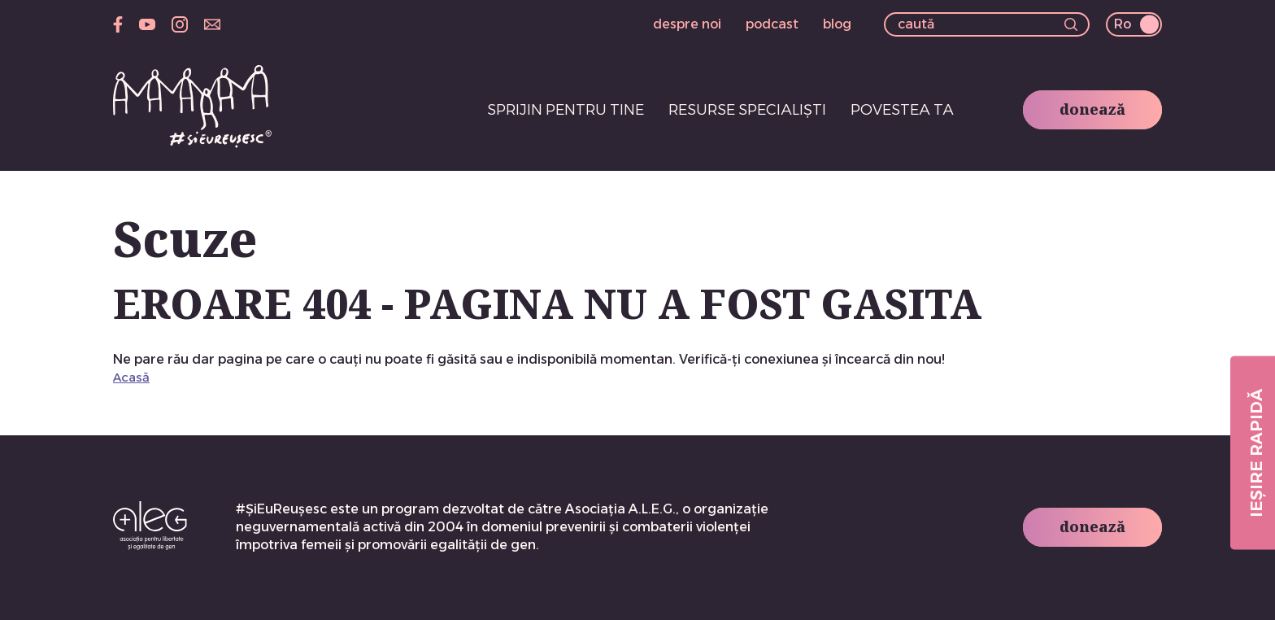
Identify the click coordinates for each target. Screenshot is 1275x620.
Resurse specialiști (747, 110)
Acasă (131, 377)
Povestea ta (902, 110)
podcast (772, 24)
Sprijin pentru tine (565, 110)
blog (837, 24)
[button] (1070, 26)
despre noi (687, 24)
